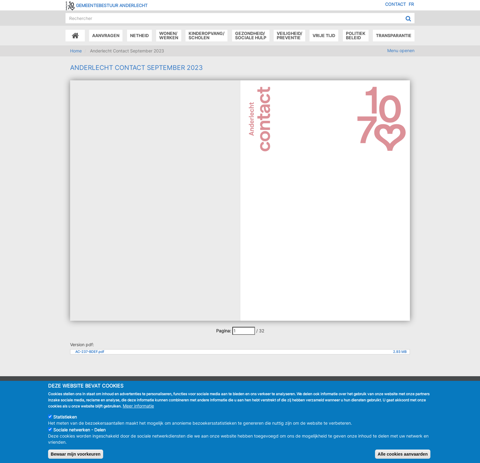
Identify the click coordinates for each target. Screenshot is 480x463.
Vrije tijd (324, 35)
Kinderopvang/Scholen (206, 35)
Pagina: (223, 330)
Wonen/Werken (168, 35)
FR (411, 4)
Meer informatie (138, 405)
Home (76, 50)
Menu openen (400, 50)
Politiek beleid (356, 35)
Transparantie (393, 35)
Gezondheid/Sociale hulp (250, 35)
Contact (395, 4)
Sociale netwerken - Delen (79, 429)
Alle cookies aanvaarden (403, 454)
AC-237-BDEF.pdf (89, 352)
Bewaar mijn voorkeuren (76, 454)
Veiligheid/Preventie (289, 35)
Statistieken (65, 416)
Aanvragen (105, 35)
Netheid (139, 35)
